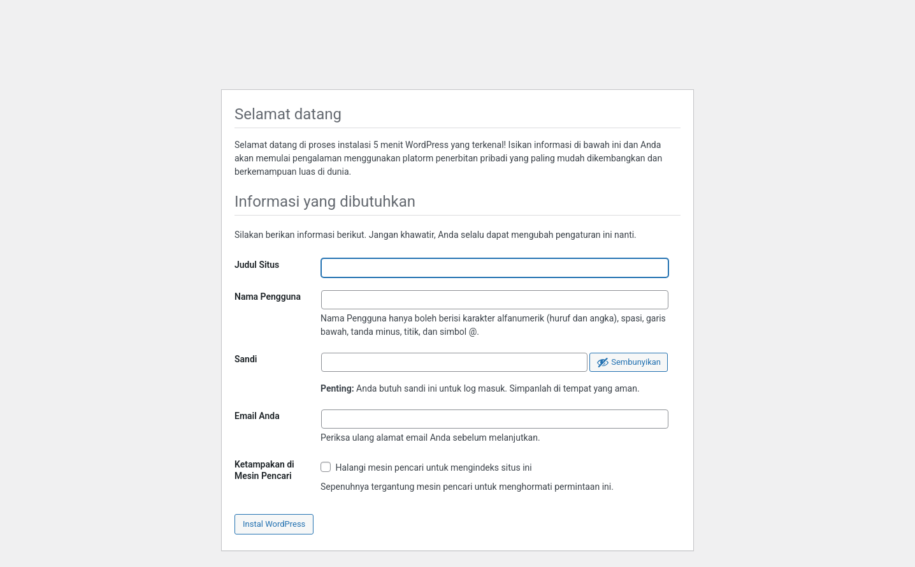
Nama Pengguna (267, 296)
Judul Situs (256, 265)
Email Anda (257, 416)
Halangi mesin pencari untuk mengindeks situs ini (426, 467)
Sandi (245, 359)
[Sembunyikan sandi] (628, 362)
